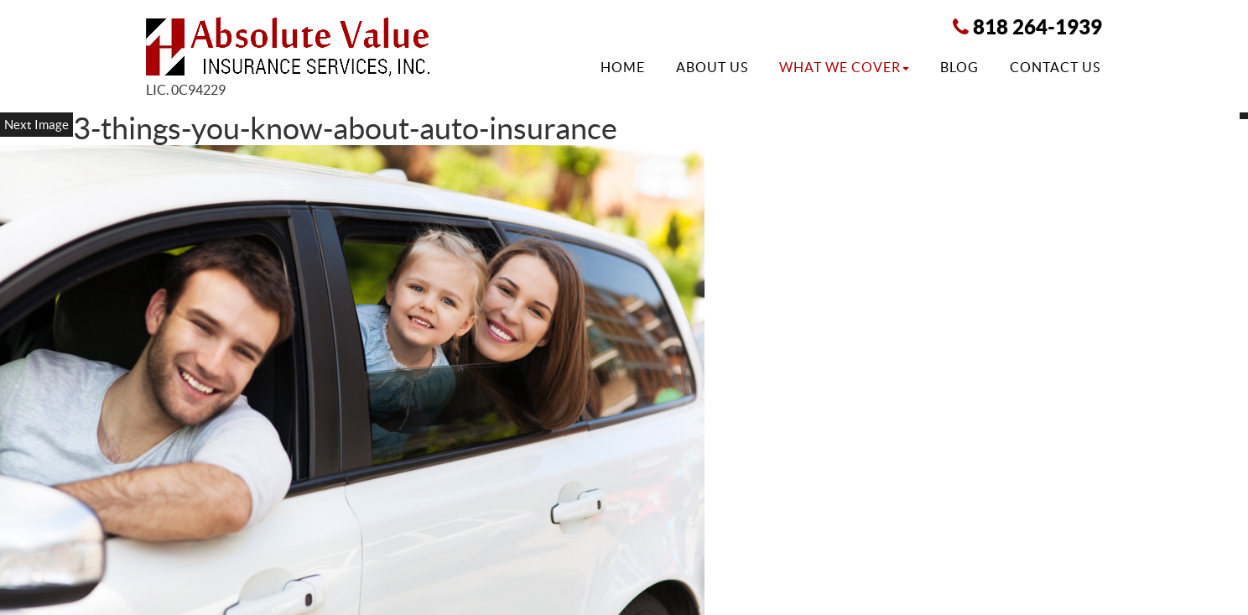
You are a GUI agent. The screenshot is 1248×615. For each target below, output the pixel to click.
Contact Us (1055, 67)
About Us (712, 67)
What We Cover (844, 67)
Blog (959, 67)
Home (623, 67)
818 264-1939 (1037, 27)
